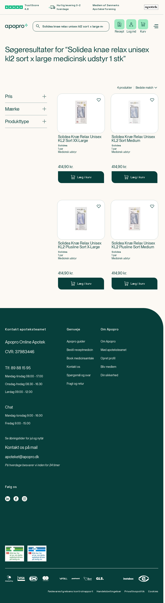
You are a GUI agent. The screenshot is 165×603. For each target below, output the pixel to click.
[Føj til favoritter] (98, 99)
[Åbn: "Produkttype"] (26, 121)
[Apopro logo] (16, 26)
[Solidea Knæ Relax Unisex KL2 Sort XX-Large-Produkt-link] (81, 138)
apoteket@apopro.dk (22, 457)
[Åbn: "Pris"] (26, 96)
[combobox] (71, 26)
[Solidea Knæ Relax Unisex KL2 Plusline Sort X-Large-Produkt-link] (81, 244)
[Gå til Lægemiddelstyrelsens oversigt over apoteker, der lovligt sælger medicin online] (14, 553)
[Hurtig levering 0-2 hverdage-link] (71, 7)
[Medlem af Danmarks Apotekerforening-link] (125, 7)
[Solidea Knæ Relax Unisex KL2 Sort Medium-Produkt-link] (134, 138)
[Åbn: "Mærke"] (26, 109)
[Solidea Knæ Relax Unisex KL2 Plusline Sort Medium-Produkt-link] (134, 244)
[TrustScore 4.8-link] (24, 7)
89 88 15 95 (21, 368)
